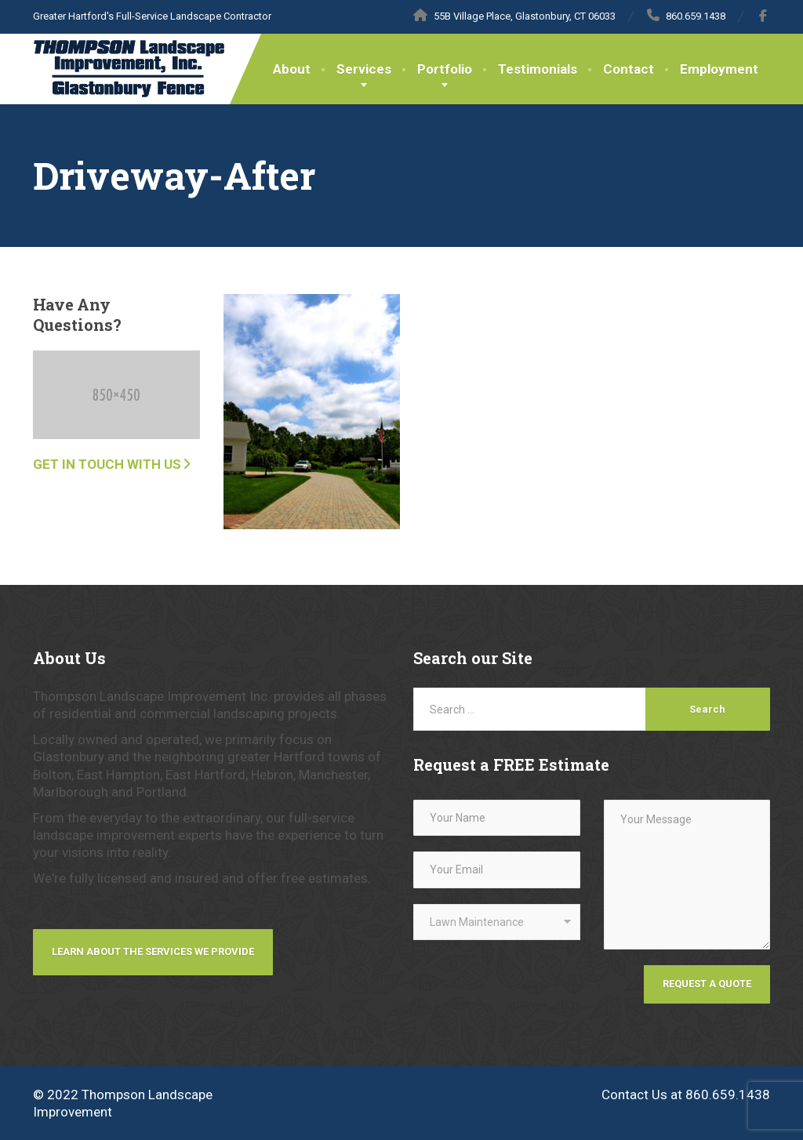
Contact (628, 69)
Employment (719, 69)
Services (363, 69)
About (292, 69)
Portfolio (444, 69)
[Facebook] (763, 15)
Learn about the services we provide (153, 951)
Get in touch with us (107, 464)
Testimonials (537, 69)
